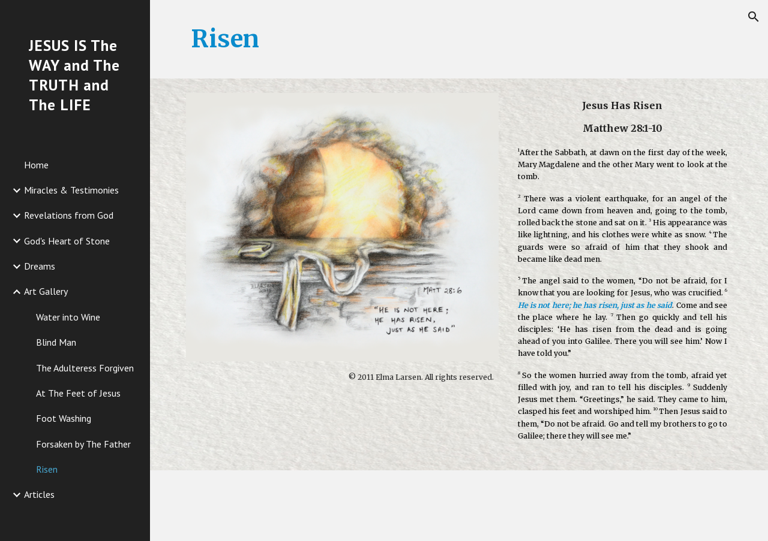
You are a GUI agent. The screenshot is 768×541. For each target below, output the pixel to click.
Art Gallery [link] (46, 291)
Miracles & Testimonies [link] (71, 190)
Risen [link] (47, 469)
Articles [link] (39, 494)
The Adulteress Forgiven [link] (85, 368)
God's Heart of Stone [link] (67, 241)
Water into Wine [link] (68, 317)
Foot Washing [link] (63, 418)
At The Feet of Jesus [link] (78, 393)
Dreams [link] (39, 266)
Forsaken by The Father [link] (83, 444)
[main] (459, 39)
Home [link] (36, 165)
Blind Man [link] (56, 342)
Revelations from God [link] (68, 215)
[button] (753, 16)
